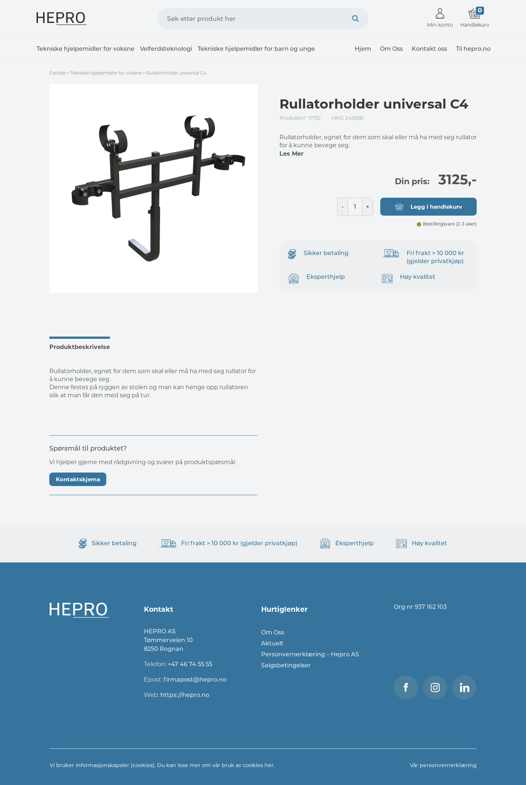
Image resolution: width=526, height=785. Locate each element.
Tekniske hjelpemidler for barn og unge (256, 48)
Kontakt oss (429, 48)
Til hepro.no (473, 48)
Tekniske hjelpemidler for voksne (85, 48)
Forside (57, 73)
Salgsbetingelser (286, 665)
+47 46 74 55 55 (190, 664)
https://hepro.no (185, 694)
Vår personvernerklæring (443, 765)
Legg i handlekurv (436, 206)
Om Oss (391, 48)
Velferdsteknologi (166, 48)
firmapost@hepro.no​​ (195, 679)
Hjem (363, 48)
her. (269, 765)
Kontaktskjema (78, 479)
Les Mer (291, 153)
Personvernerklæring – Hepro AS (310, 654)
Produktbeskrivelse (79, 347)
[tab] (83, 346)
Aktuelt (272, 643)
